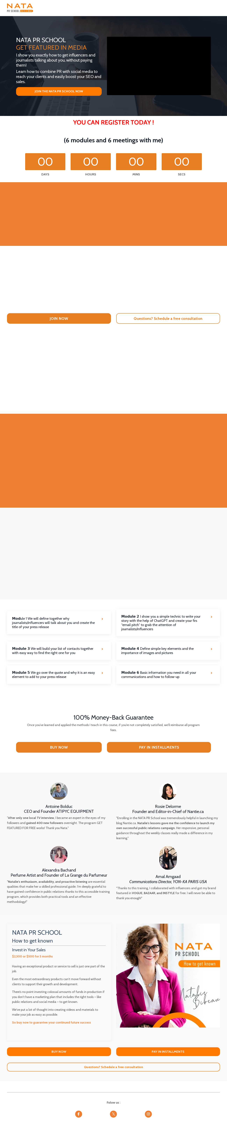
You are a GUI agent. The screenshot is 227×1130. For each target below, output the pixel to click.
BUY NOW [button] (59, 748)
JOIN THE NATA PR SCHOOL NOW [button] (59, 91)
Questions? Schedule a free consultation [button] (113, 1069)
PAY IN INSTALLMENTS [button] (159, 748)
